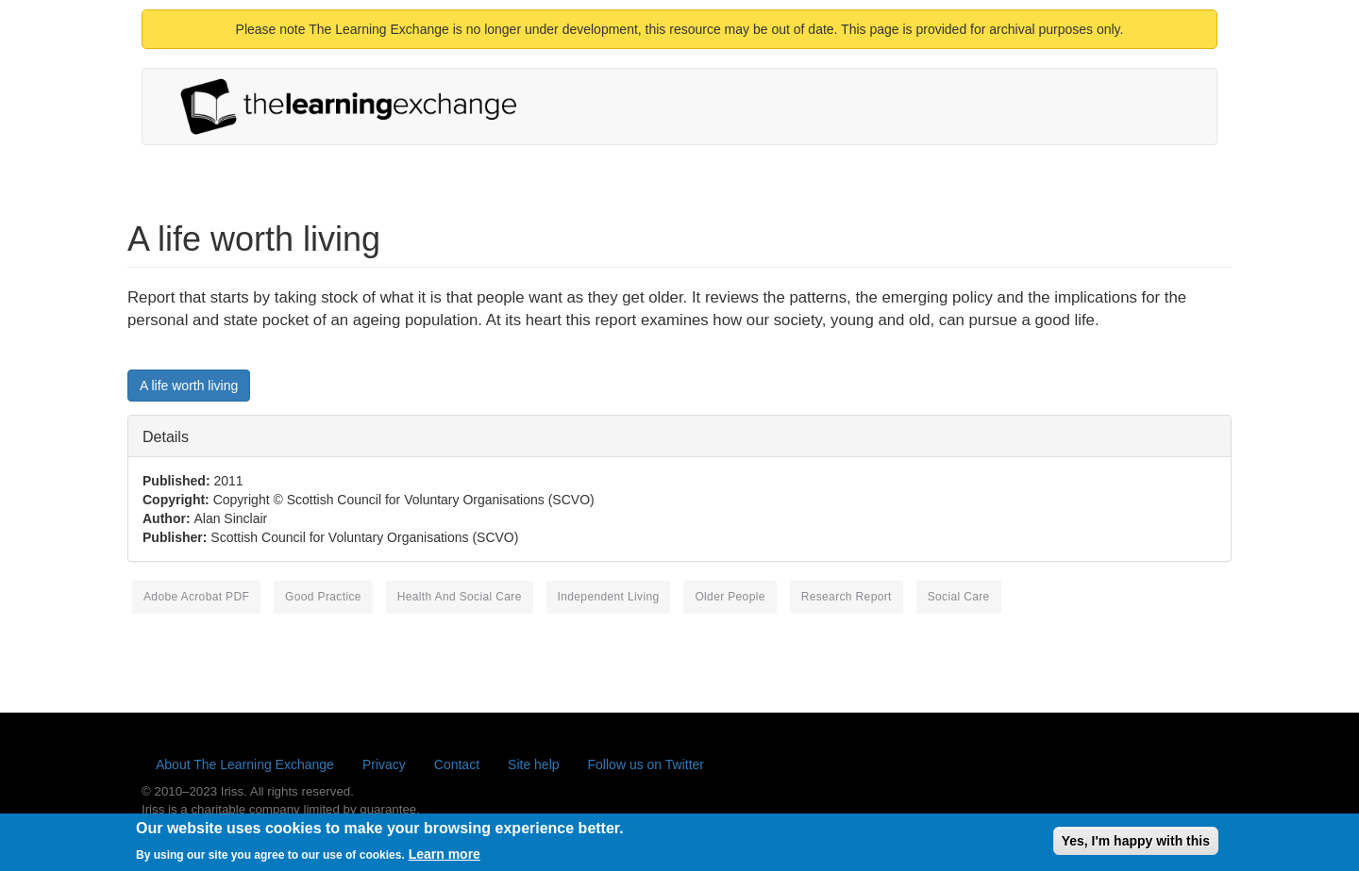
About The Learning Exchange (245, 764)
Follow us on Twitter (646, 764)
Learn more (444, 857)
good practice (323, 596)
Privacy (384, 764)
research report (846, 596)
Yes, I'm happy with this (1136, 844)
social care (959, 596)
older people (729, 596)
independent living (609, 596)
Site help (533, 764)
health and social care (459, 596)
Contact (456, 764)
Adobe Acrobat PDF (196, 596)
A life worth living (189, 385)
